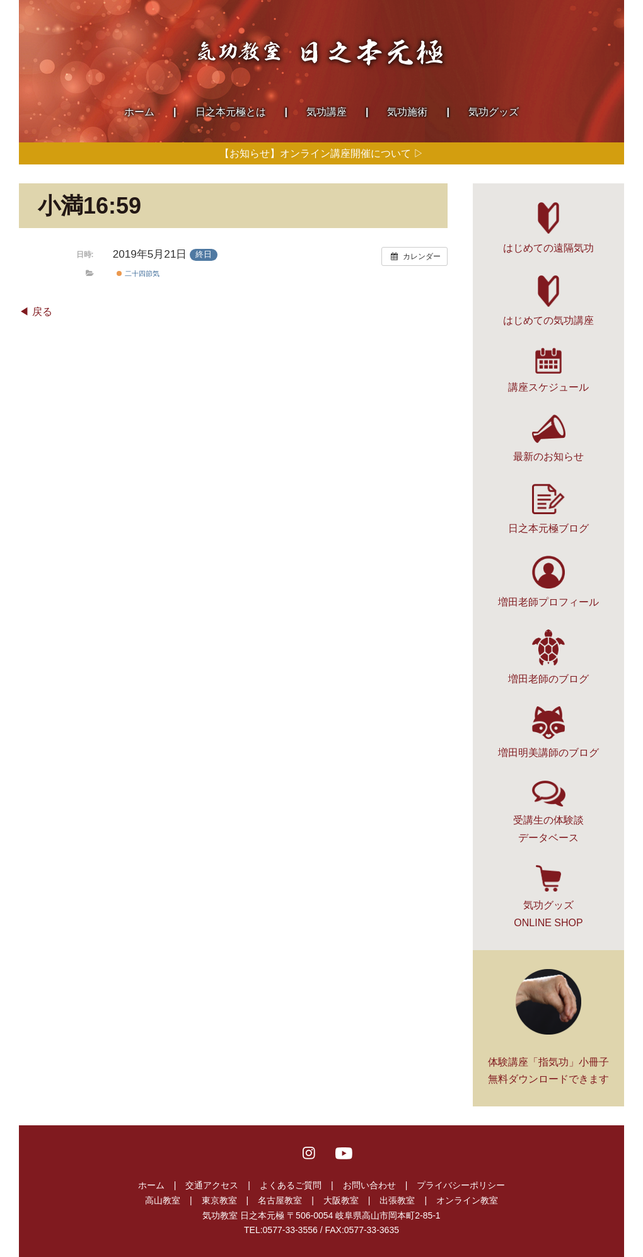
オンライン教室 (467, 1200)
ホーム (151, 1185)
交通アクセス (211, 1185)
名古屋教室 (280, 1200)
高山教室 (162, 1200)
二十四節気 (138, 273)
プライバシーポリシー (461, 1185)
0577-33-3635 (371, 1230)
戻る (42, 311)
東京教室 (219, 1200)
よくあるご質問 (291, 1185)
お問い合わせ (369, 1185)
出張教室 (397, 1200)
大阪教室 (341, 1200)
